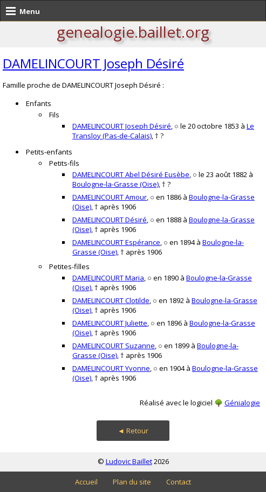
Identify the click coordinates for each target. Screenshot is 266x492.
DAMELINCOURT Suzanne (113, 345)
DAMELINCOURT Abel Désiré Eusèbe (130, 174)
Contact (178, 482)
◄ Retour (133, 430)
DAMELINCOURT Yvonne (111, 368)
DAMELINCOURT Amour (109, 197)
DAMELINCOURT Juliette (109, 323)
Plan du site (132, 482)
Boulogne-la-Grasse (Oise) (115, 184)
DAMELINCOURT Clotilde (110, 300)
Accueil (86, 482)
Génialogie (242, 402)
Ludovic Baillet (129, 461)
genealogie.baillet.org (133, 32)
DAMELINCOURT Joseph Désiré (93, 63)
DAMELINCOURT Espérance (116, 242)
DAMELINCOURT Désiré (109, 219)
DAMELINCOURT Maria (108, 278)
